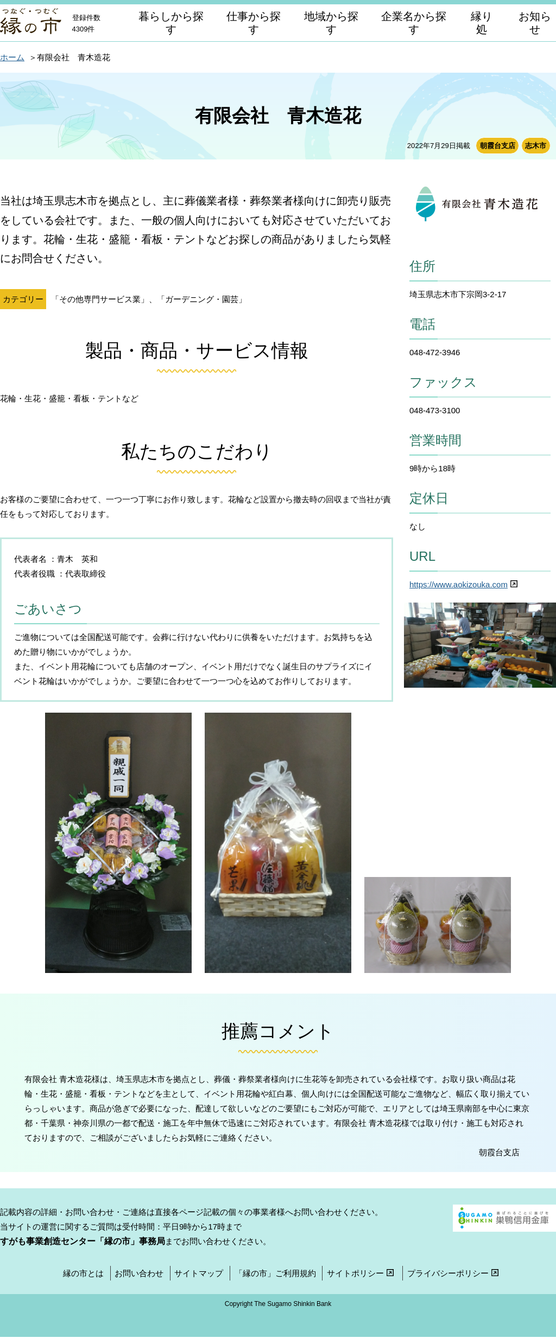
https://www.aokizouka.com (464, 584)
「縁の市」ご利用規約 (275, 1273)
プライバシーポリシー (454, 1273)
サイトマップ (198, 1273)
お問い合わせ (139, 1273)
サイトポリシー (361, 1273)
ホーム (12, 57)
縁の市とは (83, 1273)
